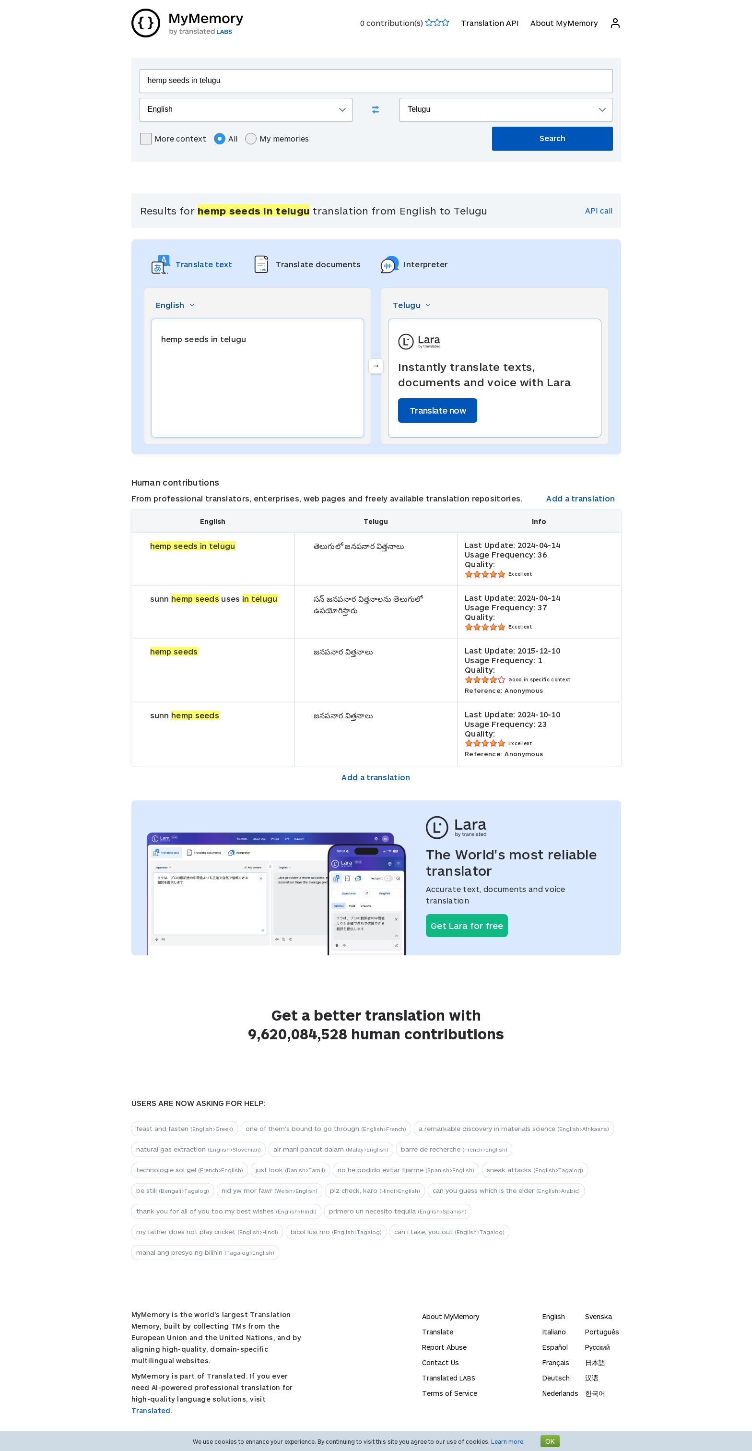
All (225, 138)
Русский (597, 1347)
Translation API (490, 22)
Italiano (554, 1332)
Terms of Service (449, 1393)
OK (550, 1441)
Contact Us (440, 1362)
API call (598, 210)
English (553, 1316)
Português (602, 1332)
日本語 (595, 1362)
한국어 (595, 1393)
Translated (448, 1378)
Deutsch (556, 1378)
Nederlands (560, 1393)
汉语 (592, 1378)
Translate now (438, 410)
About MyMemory (564, 22)
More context (173, 138)
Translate (437, 1332)
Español (555, 1347)
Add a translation (580, 498)
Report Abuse (444, 1347)
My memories (277, 138)
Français (555, 1362)
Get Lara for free (467, 925)
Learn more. (508, 1441)
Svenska (598, 1316)
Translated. (152, 1410)
